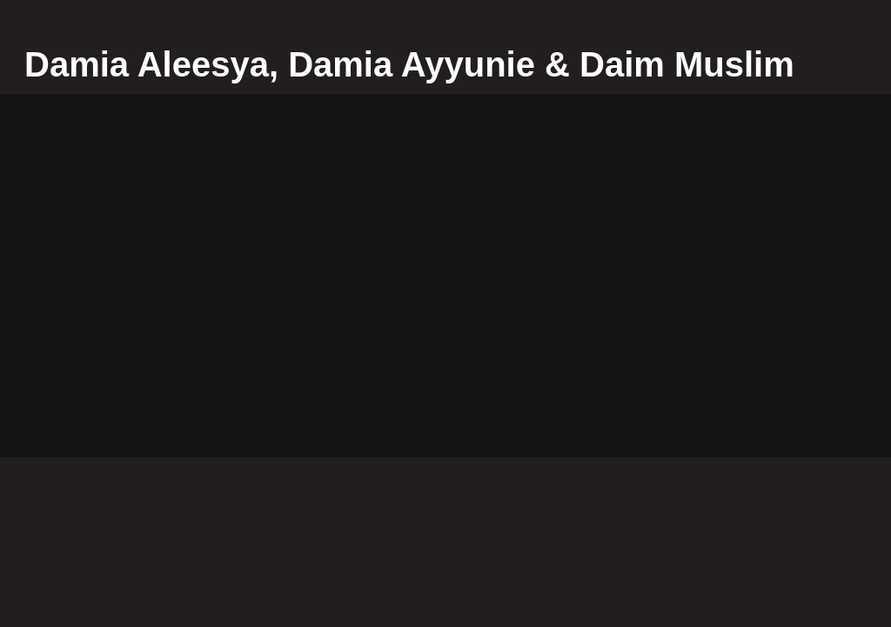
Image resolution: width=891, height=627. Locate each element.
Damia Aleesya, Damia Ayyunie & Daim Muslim (409, 64)
